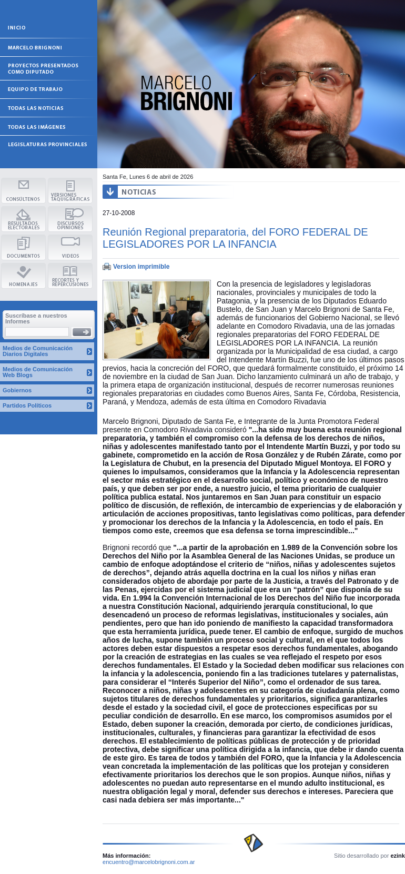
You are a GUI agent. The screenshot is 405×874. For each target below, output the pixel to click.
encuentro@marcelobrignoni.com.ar (149, 862)
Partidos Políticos (27, 405)
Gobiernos (17, 390)
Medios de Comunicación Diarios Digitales (38, 351)
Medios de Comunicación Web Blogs (38, 372)
